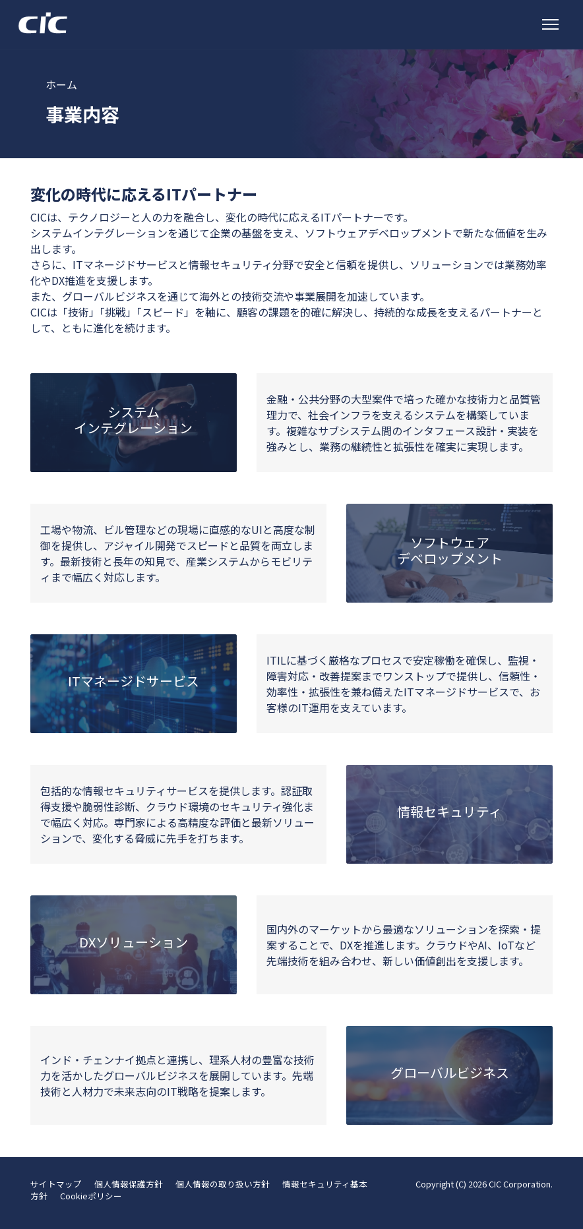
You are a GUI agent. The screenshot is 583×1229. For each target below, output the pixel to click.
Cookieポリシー (91, 1195)
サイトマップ (56, 1184)
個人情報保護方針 (128, 1184)
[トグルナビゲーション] (550, 24)
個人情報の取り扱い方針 (222, 1184)
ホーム (61, 84)
